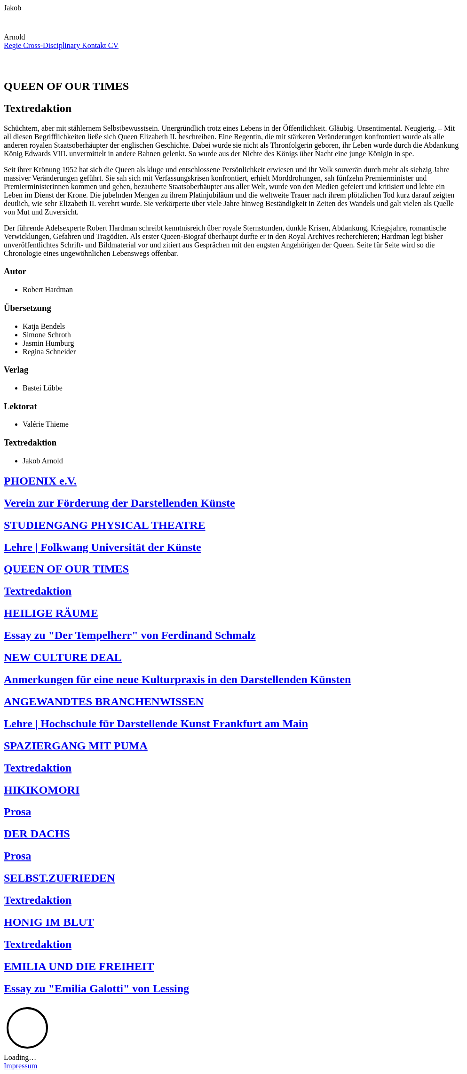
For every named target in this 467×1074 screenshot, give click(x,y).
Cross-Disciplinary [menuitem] (52, 45)
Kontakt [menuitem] (95, 45)
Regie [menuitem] (13, 45)
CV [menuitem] (113, 45)
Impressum (20, 1066)
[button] (17, 28)
